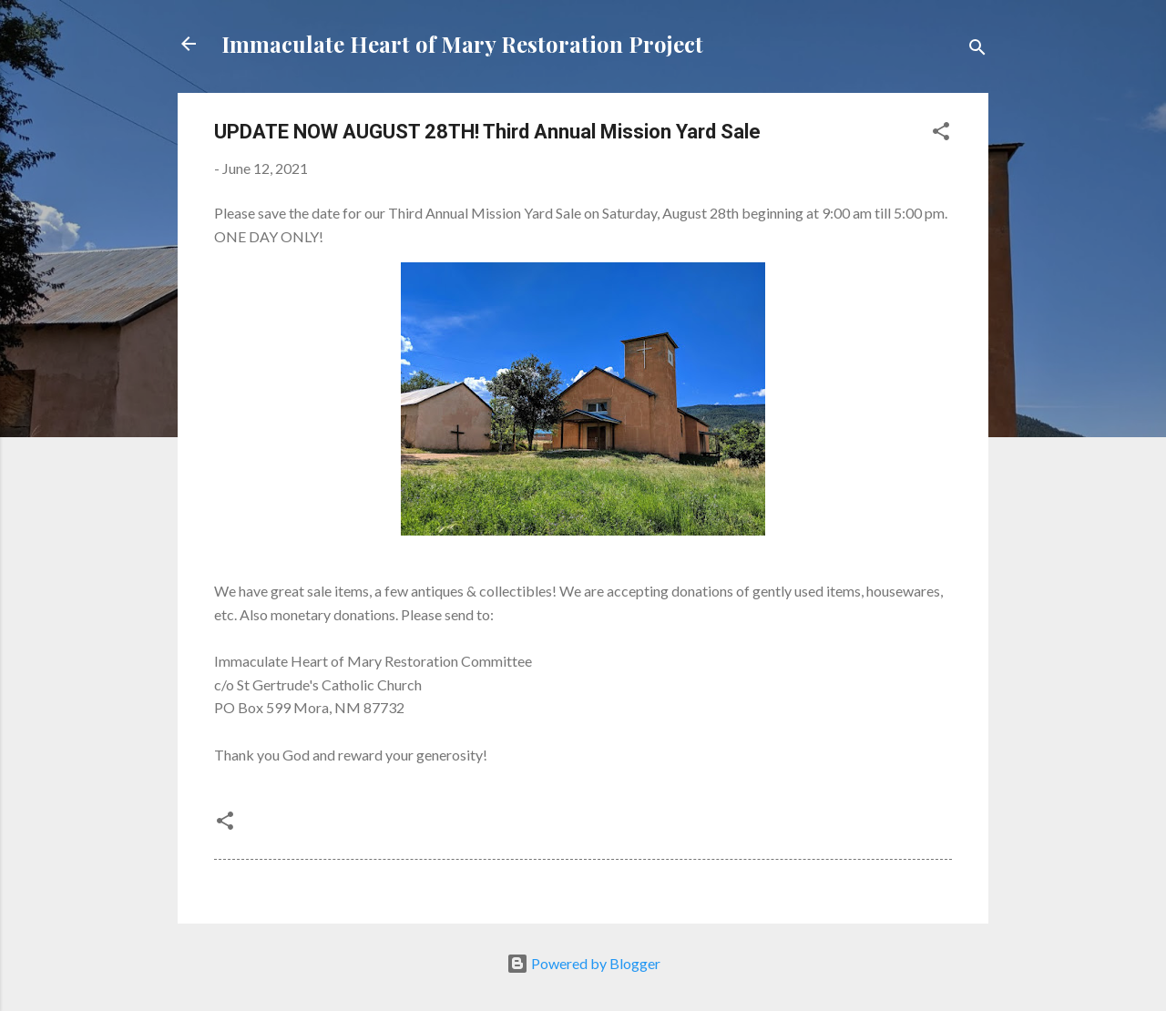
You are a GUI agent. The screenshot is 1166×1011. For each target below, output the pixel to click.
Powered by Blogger (583, 963)
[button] (941, 134)
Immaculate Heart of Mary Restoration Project (462, 43)
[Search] (977, 49)
